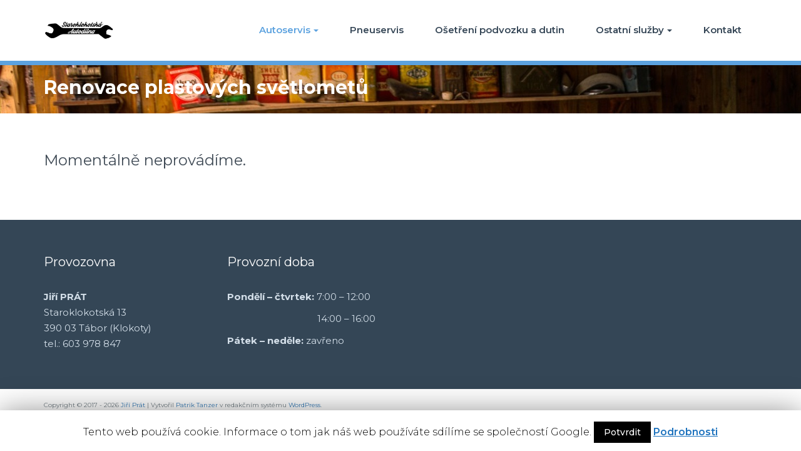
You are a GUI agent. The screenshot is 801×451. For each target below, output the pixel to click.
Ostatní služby (634, 30)
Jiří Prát (133, 405)
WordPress (304, 405)
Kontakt (722, 30)
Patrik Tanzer (197, 405)
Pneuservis (377, 30)
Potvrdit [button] (622, 432)
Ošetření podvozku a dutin (499, 30)
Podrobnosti (685, 432)
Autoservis (289, 30)
